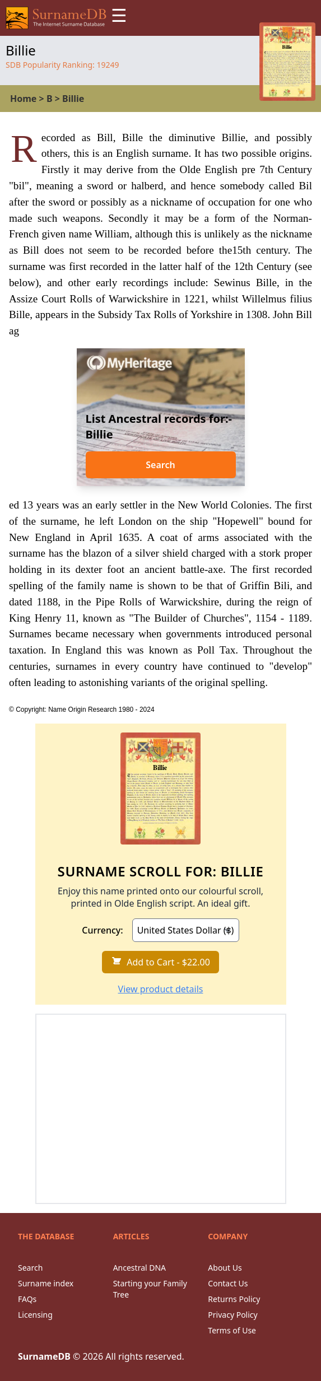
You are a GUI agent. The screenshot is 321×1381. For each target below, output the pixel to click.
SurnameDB (44, 1356)
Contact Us (228, 1283)
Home (23, 98)
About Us (224, 1267)
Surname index (45, 1283)
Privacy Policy (232, 1314)
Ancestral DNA (139, 1267)
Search (160, 465)
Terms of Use (232, 1330)
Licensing (35, 1314)
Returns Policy (234, 1299)
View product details (160, 989)
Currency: (102, 930)
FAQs (27, 1299)
